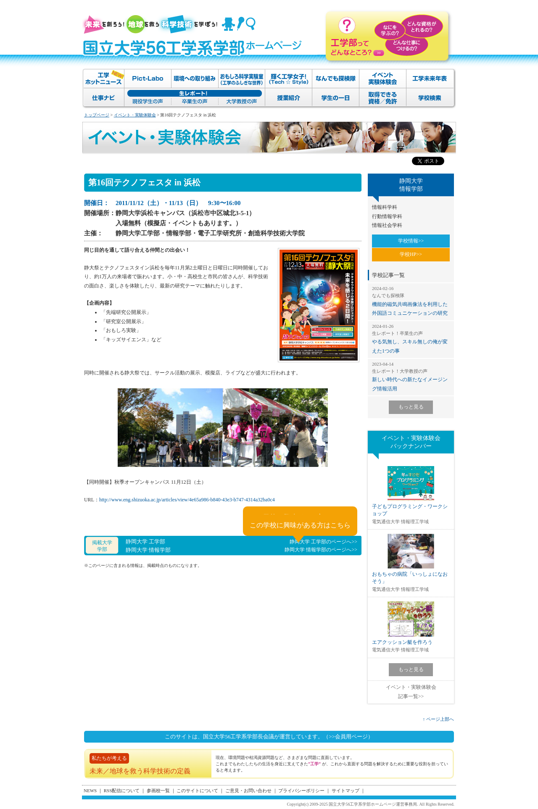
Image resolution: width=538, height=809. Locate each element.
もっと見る (411, 407)
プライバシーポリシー (301, 790)
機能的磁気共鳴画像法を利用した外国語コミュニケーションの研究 (411, 300)
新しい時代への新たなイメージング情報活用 (411, 376)
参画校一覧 (158, 790)
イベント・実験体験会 (135, 115)
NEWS (90, 790)
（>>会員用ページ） (348, 736)
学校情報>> (411, 241)
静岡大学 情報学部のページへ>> (321, 550)
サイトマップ (345, 790)
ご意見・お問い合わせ (248, 790)
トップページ (96, 115)
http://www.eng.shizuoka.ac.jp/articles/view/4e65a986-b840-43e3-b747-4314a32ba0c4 (187, 500)
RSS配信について (122, 790)
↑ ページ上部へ (438, 719)
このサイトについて (197, 790)
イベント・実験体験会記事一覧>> (411, 691)
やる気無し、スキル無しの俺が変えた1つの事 (411, 338)
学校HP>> (411, 254)
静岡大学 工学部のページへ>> (323, 542)
